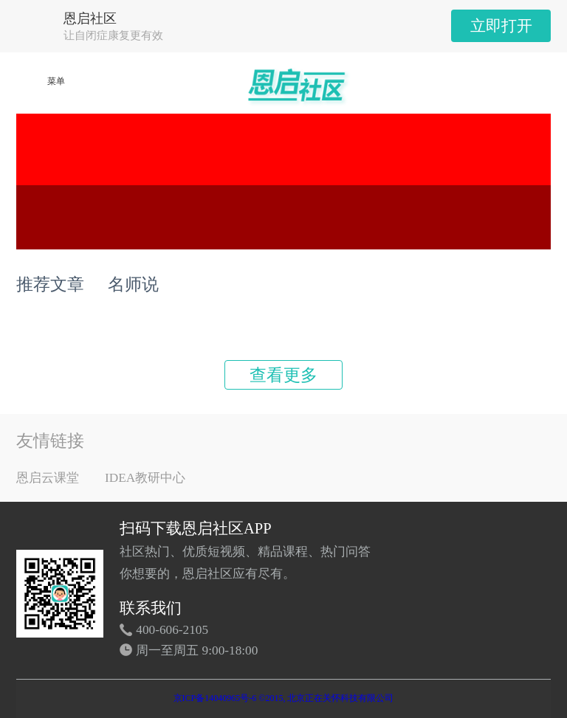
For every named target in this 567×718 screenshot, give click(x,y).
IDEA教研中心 (145, 478)
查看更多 (283, 374)
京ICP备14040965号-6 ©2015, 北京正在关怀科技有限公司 (283, 698)
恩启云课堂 (47, 478)
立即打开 (501, 26)
